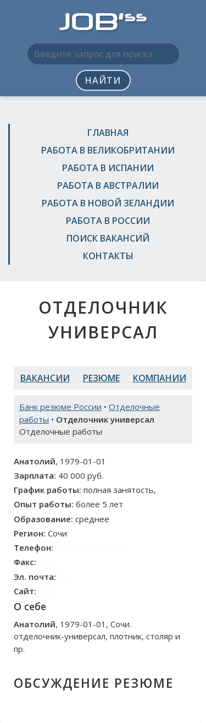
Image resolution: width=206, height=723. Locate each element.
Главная (108, 133)
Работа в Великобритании (108, 150)
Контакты (108, 256)
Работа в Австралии (108, 185)
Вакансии (45, 378)
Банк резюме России (60, 406)
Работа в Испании (108, 168)
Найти (103, 80)
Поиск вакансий (107, 238)
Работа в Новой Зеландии (108, 203)
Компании (159, 378)
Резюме (101, 378)
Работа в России (108, 221)
